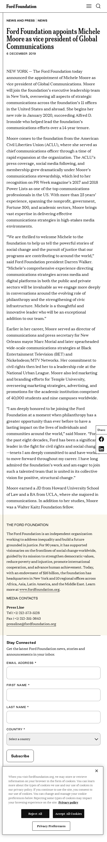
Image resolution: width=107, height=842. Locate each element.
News (42, 20)
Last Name (17, 707)
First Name (18, 685)
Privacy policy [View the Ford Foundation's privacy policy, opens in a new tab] (68, 802)
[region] (53, 800)
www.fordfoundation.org (39, 589)
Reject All (35, 813)
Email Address (21, 662)
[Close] (96, 771)
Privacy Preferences (51, 826)
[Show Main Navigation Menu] (89, 6)
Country (15, 729)
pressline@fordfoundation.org (31, 623)
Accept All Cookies (68, 813)
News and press (20, 20)
